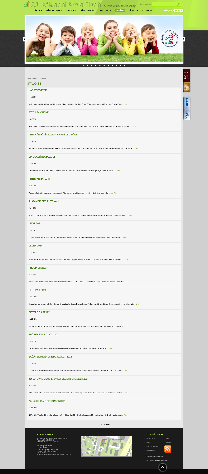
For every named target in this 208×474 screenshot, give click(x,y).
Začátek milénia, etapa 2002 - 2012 (50, 356)
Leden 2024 (35, 245)
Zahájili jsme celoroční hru (47, 401)
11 (124, 65)
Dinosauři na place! (42, 157)
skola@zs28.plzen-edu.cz (51, 449)
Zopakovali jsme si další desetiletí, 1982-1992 (58, 379)
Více (126, 104)
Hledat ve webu (145, 4)
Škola (38, 10)
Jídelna (133, 10)
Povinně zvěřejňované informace (156, 460)
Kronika (71, 10)
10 (120, 65)
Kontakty (148, 10)
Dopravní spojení (152, 446)
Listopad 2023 (37, 290)
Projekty (105, 10)
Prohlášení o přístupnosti (154, 456)
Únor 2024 (35, 223)
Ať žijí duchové (39, 112)
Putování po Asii (39, 179)
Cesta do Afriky (39, 312)
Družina (120, 10)
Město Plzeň (150, 438)
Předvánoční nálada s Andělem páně (53, 134)
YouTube (168, 442)
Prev (24, 39)
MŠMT (148, 442)
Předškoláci (88, 10)
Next (183, 39)
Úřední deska (54, 10)
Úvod (29, 79)
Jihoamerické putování (44, 201)
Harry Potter (38, 90)
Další (108, 424)
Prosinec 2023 (38, 268)
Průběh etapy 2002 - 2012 (44, 334)
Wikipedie (169, 438)
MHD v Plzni (150, 450)
